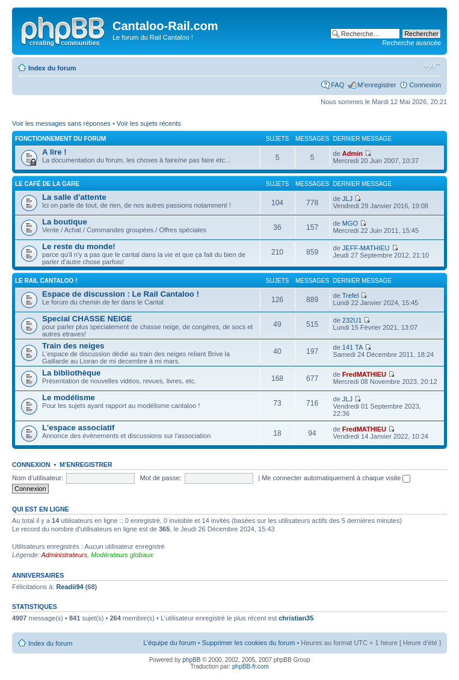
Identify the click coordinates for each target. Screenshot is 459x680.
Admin (352, 153)
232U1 (352, 320)
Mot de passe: (161, 477)
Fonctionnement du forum (60, 138)
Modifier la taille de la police (432, 65)
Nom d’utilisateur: (37, 477)
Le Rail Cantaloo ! (46, 280)
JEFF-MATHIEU (366, 248)
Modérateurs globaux (122, 554)
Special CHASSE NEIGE (87, 318)
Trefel (350, 295)
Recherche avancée (411, 42)
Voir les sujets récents (149, 123)
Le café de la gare (47, 184)
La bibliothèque (71, 372)
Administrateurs (64, 554)
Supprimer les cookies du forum (248, 642)
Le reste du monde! (79, 246)
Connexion (425, 84)
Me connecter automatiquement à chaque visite (336, 477)
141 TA (352, 347)
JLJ (347, 198)
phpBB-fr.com (250, 666)
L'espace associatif (78, 427)
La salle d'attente (74, 197)
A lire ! (54, 151)
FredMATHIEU (364, 374)
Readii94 (69, 586)
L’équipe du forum (169, 642)
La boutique (64, 221)
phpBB (191, 660)
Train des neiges (73, 345)
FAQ (337, 84)
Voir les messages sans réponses (61, 123)
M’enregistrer (376, 84)
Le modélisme (68, 397)
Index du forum (52, 68)
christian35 (296, 618)
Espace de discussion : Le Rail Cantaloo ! (120, 293)
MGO (350, 223)
